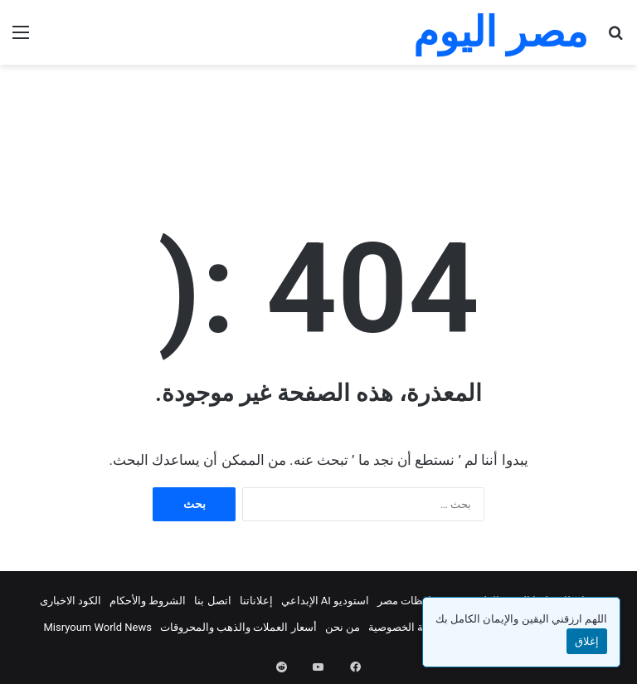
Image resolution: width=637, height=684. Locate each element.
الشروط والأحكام (147, 600)
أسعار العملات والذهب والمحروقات (238, 627)
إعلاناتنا (256, 600)
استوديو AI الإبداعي (325, 600)
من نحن (342, 627)
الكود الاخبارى (70, 600)
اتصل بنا (212, 600)
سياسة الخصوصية (408, 627)
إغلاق (587, 641)
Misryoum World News (97, 627)
